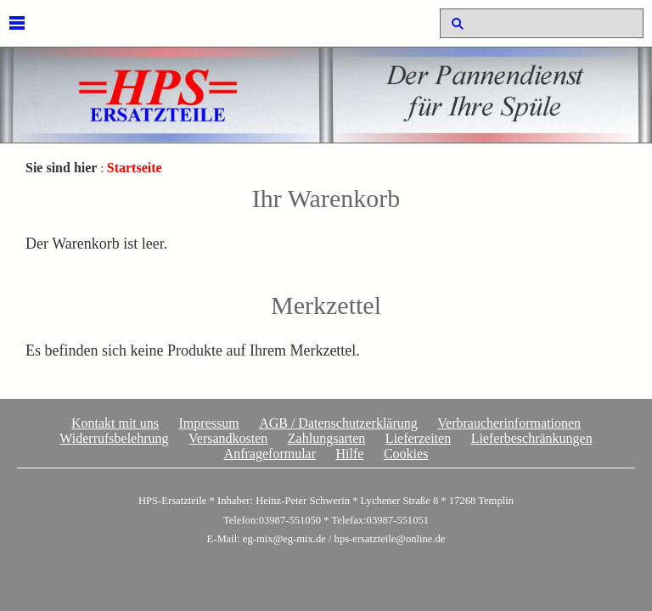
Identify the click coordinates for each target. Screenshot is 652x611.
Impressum (209, 423)
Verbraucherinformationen (509, 423)
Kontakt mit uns (115, 423)
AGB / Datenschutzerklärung (338, 423)
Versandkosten (227, 438)
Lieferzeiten (418, 438)
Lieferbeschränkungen (532, 438)
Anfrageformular (270, 453)
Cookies (406, 453)
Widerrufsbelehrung (113, 438)
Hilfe (350, 453)
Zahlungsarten (327, 438)
